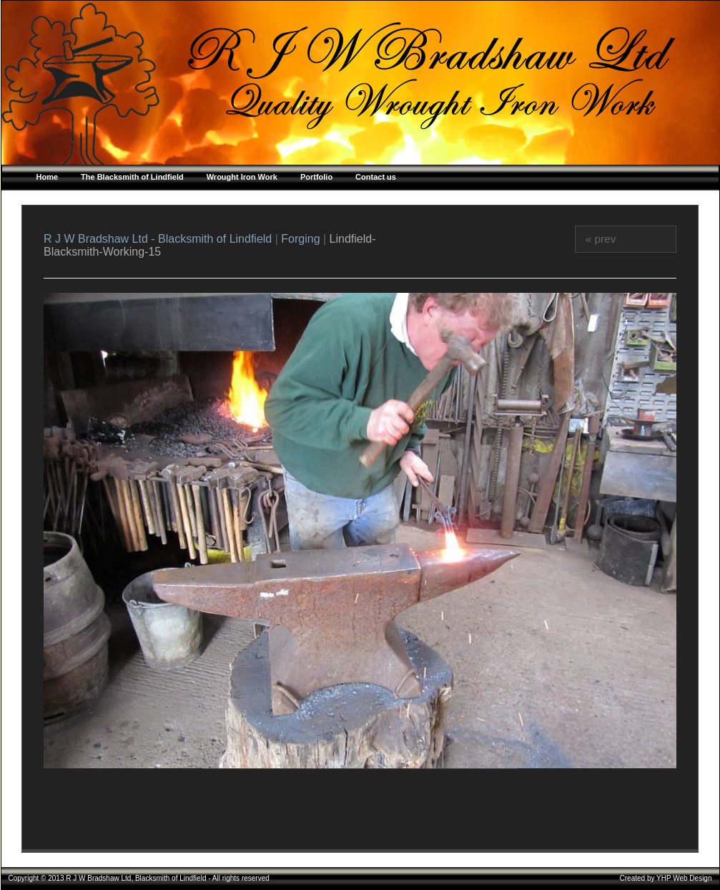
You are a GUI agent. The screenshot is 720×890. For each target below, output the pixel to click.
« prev (601, 239)
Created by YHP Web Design (666, 878)
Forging (300, 239)
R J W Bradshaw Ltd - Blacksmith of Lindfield (159, 239)
